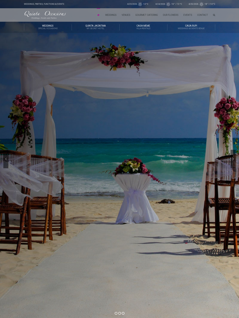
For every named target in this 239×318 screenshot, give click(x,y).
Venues (126, 15)
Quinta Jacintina (95, 27)
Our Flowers (170, 15)
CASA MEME (143, 27)
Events (187, 15)
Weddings (111, 15)
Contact (202, 15)
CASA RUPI (191, 27)
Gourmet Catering (146, 15)
